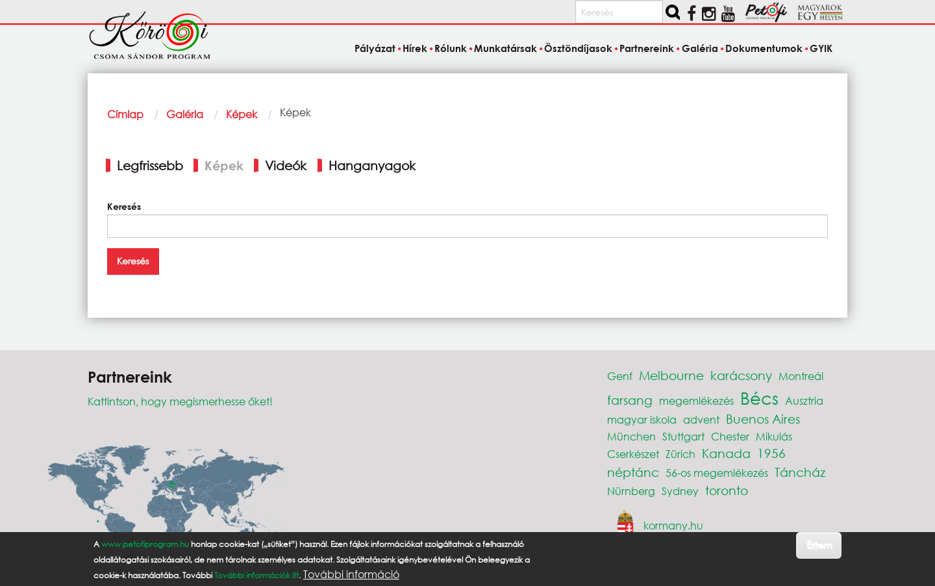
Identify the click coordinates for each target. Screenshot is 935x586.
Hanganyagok (372, 165)
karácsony (741, 375)
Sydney (680, 491)
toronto (726, 490)
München (631, 436)
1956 (771, 453)
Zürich (680, 454)
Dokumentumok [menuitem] (764, 48)
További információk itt (256, 575)
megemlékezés (696, 400)
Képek (241, 114)
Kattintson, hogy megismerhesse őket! (180, 401)
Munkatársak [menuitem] (505, 48)
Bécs (759, 397)
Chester (730, 436)
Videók (285, 165)
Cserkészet (633, 454)
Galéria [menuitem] (700, 48)
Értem (819, 545)
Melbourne (671, 375)
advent (701, 419)
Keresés (124, 206)
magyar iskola (642, 419)
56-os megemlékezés (717, 472)
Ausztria (804, 400)
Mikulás (774, 436)
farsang (630, 399)
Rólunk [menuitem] (450, 48)
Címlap (125, 114)
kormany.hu (673, 525)
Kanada (726, 453)
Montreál (801, 376)
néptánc (633, 472)
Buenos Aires (763, 418)
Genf (619, 376)
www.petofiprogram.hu (145, 544)
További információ (351, 574)
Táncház (800, 472)
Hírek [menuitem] (415, 48)
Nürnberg (631, 491)
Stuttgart (683, 436)
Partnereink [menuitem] (646, 48)
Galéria (184, 114)
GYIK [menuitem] (821, 48)
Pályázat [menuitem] (375, 48)
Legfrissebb (150, 165)
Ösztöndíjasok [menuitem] (578, 48)
